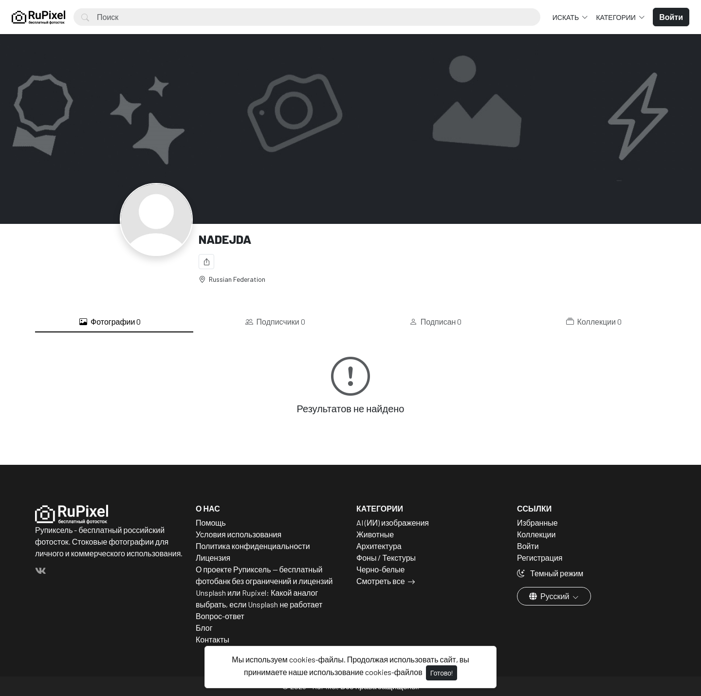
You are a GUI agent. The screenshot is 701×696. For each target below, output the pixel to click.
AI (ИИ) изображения (392, 522)
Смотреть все (380, 581)
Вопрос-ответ (220, 616)
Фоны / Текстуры (386, 557)
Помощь (211, 522)
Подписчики (275, 322)
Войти (528, 545)
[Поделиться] (206, 261)
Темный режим (550, 573)
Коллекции (594, 322)
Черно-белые (380, 569)
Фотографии (110, 322)
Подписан (435, 322)
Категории (616, 17)
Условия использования (238, 534)
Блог (204, 627)
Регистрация (540, 557)
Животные (375, 534)
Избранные (537, 522)
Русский (550, 596)
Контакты (212, 639)
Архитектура (379, 545)
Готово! (441, 673)
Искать (566, 17)
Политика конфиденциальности (253, 545)
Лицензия (213, 557)
